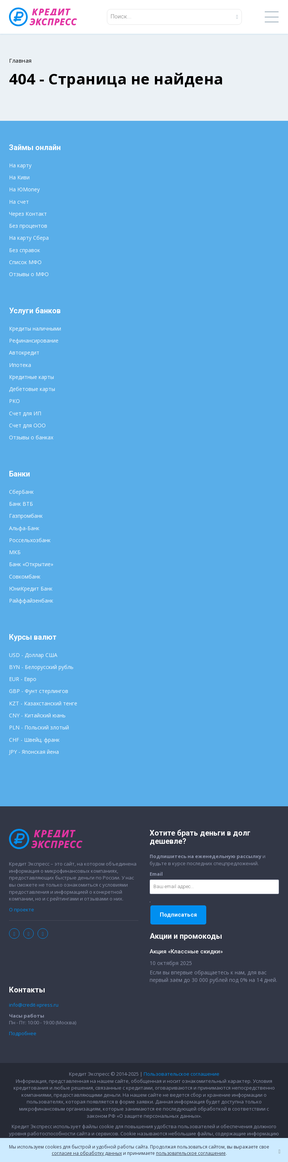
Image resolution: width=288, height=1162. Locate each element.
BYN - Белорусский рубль (41, 666)
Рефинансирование (33, 340)
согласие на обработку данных (87, 1153)
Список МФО (25, 262)
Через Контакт (28, 213)
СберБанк (21, 491)
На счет (19, 201)
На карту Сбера (29, 237)
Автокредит (24, 352)
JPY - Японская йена (34, 751)
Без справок (24, 250)
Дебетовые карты (32, 388)
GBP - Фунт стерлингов (38, 690)
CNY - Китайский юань (37, 715)
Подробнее (22, 1033)
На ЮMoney (24, 189)
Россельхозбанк (30, 540)
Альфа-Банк (24, 528)
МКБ (15, 552)
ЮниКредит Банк (30, 588)
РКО (14, 400)
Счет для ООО (27, 425)
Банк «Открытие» (31, 564)
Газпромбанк (26, 515)
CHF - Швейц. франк (34, 739)
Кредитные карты (31, 376)
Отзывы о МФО (29, 274)
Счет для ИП (25, 413)
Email (156, 873)
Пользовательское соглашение (181, 1073)
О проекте (21, 909)
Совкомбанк (24, 576)
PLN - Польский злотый (39, 727)
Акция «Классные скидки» (186, 951)
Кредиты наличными (35, 328)
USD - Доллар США (33, 654)
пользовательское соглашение (191, 1153)
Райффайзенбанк (31, 600)
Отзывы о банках (31, 437)
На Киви (19, 177)
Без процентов (28, 225)
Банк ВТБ (21, 503)
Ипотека (20, 364)
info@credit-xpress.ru (33, 1004)
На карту (20, 165)
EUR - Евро (22, 678)
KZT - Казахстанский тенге (43, 703)
